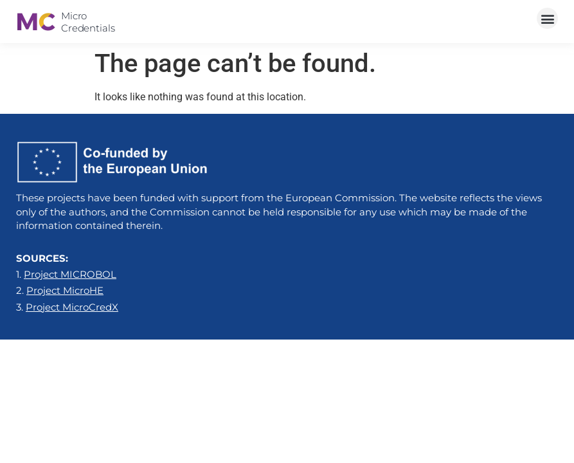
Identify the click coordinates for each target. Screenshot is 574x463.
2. (59, 290)
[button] (547, 18)
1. (66, 274)
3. (67, 307)
